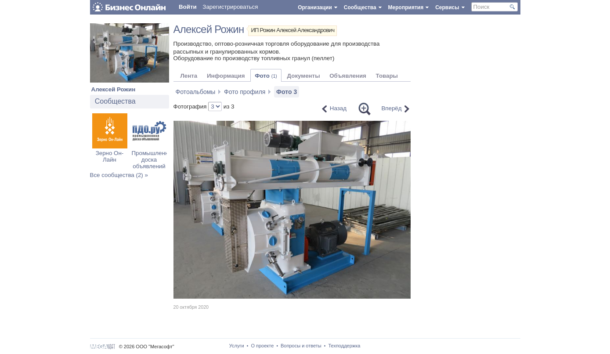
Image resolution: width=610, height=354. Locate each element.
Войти (188, 7)
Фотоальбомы (196, 91)
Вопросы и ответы (301, 345)
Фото (266, 75)
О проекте (262, 345)
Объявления (347, 75)
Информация (226, 75)
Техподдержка (344, 345)
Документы (303, 75)
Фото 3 (286, 91)
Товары (387, 75)
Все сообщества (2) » (119, 175)
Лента (189, 75)
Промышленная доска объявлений (153, 160)
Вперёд (391, 108)
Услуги (236, 345)
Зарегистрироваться (230, 7)
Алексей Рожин (113, 89)
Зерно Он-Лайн (110, 156)
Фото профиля (244, 91)
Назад (338, 108)
